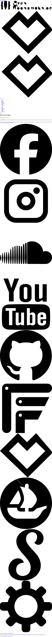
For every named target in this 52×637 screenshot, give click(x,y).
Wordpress (15, 634)
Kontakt (3, 633)
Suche (1, 98)
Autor (1, 633)
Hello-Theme (23, 634)
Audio (2, 103)
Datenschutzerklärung (11, 633)
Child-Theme (29, 634)
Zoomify (33, 634)
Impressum (6, 633)
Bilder (2, 101)
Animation (3, 109)
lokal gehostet (42, 634)
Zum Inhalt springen (2, 0)
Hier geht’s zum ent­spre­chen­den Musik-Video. (8, 122)
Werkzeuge (3, 105)
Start (2, 100)
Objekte (3, 102)
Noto (39, 634)
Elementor (18, 634)
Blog (2, 107)
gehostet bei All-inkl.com (8, 634)
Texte (2, 104)
